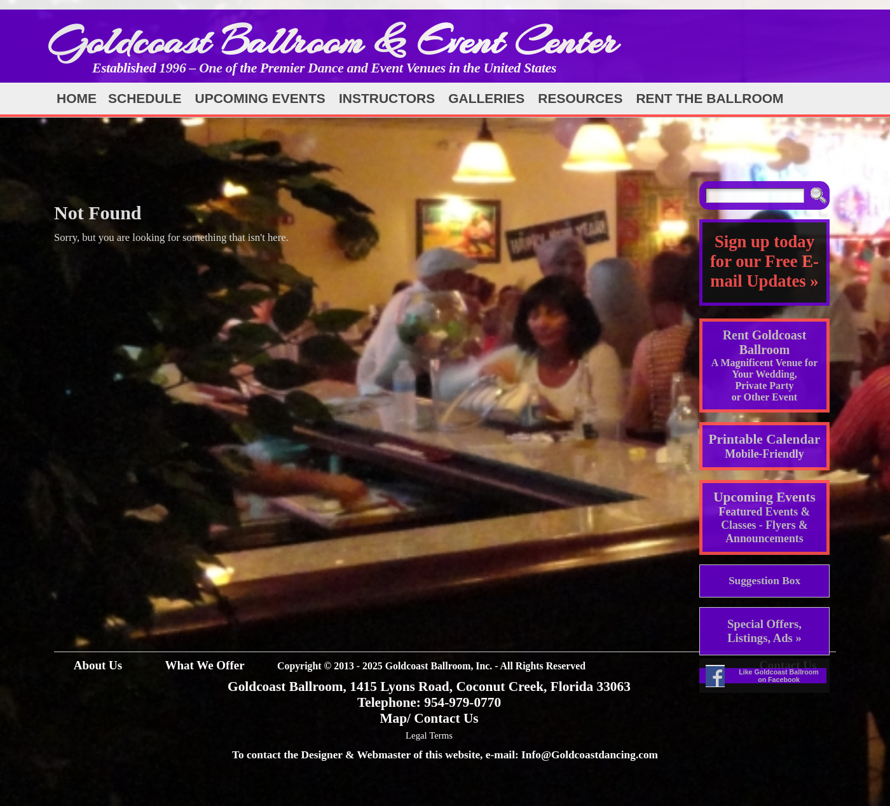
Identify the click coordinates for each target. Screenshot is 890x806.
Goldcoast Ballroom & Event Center (332, 41)
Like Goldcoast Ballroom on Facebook (779, 675)
